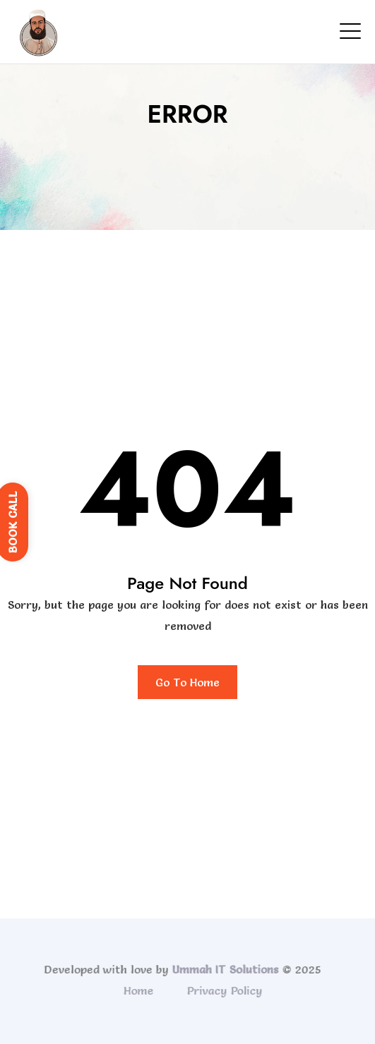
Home (140, 990)
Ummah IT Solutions (223, 969)
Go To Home (187, 682)
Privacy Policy (225, 990)
